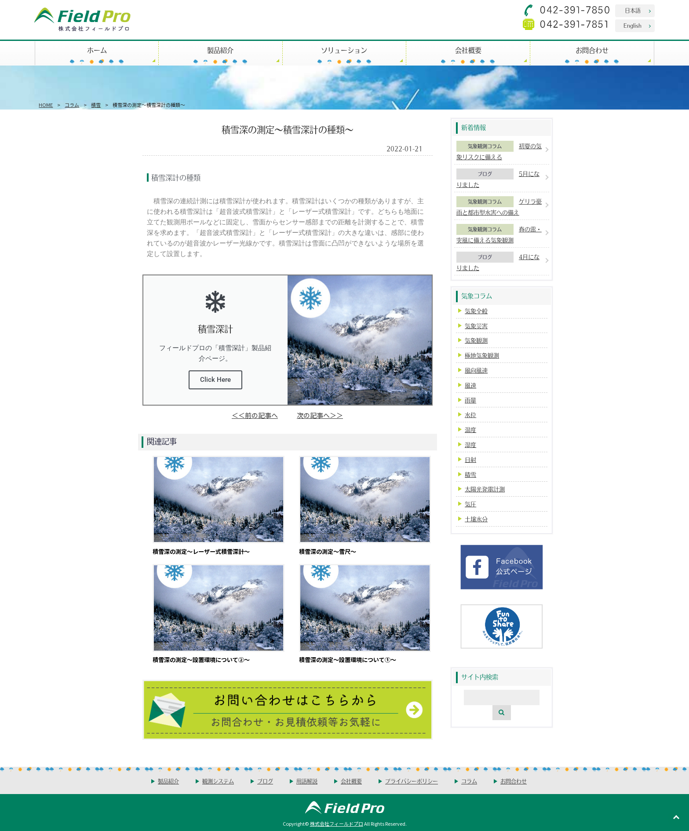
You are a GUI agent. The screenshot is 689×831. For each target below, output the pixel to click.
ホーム (97, 50)
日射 (470, 459)
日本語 (633, 10)
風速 (470, 385)
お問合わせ (592, 50)
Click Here (215, 380)
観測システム (218, 781)
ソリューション (344, 50)
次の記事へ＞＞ (320, 415)
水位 (470, 414)
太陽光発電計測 (485, 489)
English (632, 25)
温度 (470, 429)
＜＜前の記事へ (255, 415)
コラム (72, 104)
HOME (46, 104)
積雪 (96, 104)
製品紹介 (220, 50)
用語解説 (306, 781)
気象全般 (476, 311)
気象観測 (476, 340)
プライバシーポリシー (411, 781)
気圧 (470, 504)
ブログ (485, 174)
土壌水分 (476, 519)
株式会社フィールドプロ (336, 823)
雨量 (470, 400)
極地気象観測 (482, 355)
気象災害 (476, 325)
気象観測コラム (485, 146)
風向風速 (476, 370)
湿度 (470, 444)
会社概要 (468, 50)
